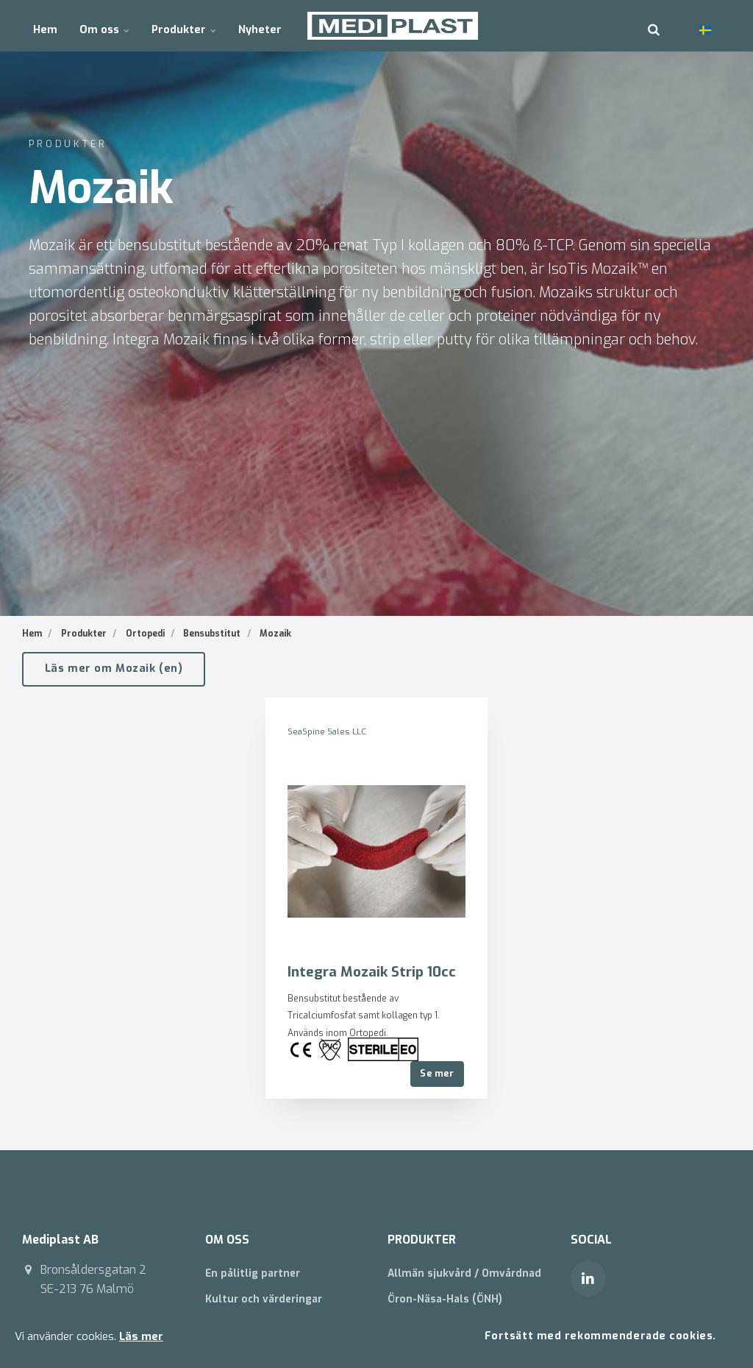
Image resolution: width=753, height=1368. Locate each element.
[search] (653, 26)
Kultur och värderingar (265, 1299)
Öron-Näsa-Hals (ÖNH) (446, 1299)
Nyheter (257, 25)
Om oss (103, 25)
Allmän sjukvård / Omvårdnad (465, 1273)
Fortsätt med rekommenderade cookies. (598, 1335)
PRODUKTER (422, 1239)
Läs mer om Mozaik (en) (114, 669)
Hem (45, 25)
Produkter (182, 25)
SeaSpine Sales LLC (329, 731)
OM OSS (228, 1239)
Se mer (437, 1073)
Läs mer (141, 1335)
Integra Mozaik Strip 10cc (373, 971)
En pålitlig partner (254, 1273)
